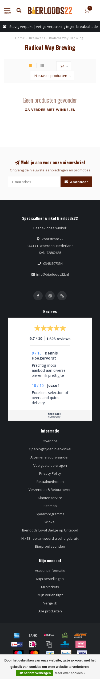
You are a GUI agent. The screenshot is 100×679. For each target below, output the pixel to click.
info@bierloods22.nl (52, 274)
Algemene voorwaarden (50, 457)
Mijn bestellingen (50, 578)
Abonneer (76, 181)
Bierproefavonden (50, 546)
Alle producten (50, 611)
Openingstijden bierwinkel (50, 449)
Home (20, 38)
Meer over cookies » (70, 673)
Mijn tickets (50, 587)
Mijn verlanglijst (50, 594)
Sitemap (50, 505)
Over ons (50, 441)
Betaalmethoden (50, 481)
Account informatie (50, 570)
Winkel (50, 522)
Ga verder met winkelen (50, 109)
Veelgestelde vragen (50, 465)
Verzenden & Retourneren (50, 489)
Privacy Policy (50, 473)
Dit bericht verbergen (35, 673)
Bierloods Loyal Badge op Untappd (50, 530)
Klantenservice (50, 497)
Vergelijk (50, 603)
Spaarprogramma (50, 514)
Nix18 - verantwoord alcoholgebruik (50, 538)
